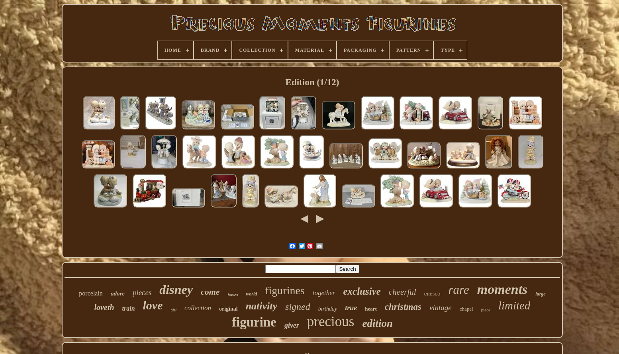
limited (514, 305)
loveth (104, 307)
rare (458, 290)
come (210, 292)
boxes (233, 294)
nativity (261, 306)
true (351, 308)
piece (485, 309)
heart (371, 309)
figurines (285, 290)
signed (297, 306)
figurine (254, 322)
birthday (327, 309)
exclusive (361, 291)
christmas (403, 307)
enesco (432, 293)
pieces (142, 292)
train (128, 308)
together (324, 293)
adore (118, 293)
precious (331, 321)
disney (176, 289)
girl (173, 310)
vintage (440, 307)
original (228, 309)
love (153, 305)
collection (197, 308)
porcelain (91, 293)
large (540, 294)
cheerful (402, 292)
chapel (466, 309)
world (251, 294)
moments (502, 289)
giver (291, 325)
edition (377, 323)
